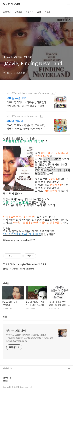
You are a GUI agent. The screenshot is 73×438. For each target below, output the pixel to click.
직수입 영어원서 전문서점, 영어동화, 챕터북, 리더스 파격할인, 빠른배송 (25, 126)
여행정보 (7, 12)
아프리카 (29, 12)
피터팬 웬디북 (14, 121)
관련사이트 (8, 412)
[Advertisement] (36, 267)
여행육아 (18, 12)
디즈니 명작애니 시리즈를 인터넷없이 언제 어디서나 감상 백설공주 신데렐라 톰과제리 (26, 103)
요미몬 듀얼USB (16, 98)
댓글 (5, 360)
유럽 (39, 12)
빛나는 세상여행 (11, 4)
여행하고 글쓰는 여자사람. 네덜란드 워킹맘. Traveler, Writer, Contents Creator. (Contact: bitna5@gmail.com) (29, 382)
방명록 (47, 12)
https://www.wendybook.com (22, 116)
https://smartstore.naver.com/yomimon (28, 93)
